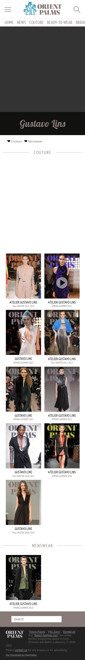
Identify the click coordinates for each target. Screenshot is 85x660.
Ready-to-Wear (59, 22)
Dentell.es (69, 632)
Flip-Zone (54, 632)
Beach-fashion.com (46, 635)
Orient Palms (37, 632)
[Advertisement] (42, 69)
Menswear (33, 141)
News (21, 22)
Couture (36, 22)
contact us (21, 650)
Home (9, 22)
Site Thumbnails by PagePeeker (21, 655)
